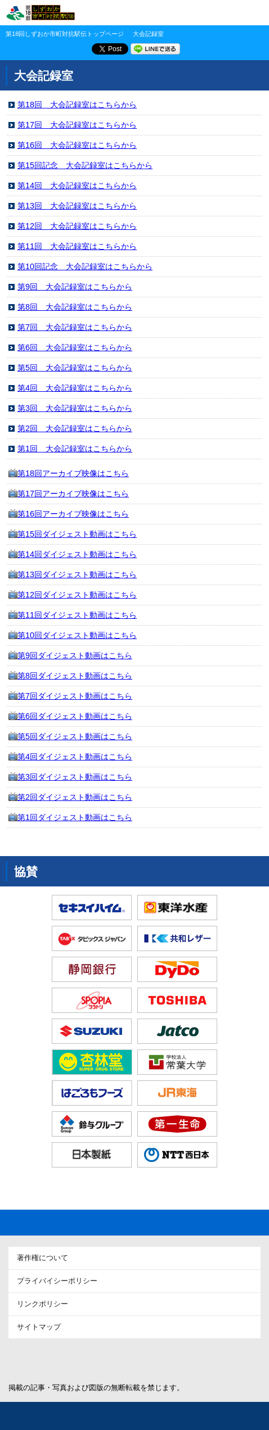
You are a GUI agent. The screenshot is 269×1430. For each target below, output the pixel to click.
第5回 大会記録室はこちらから (74, 367)
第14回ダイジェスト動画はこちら (77, 554)
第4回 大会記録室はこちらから (74, 387)
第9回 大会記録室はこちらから (74, 286)
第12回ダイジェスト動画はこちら (77, 594)
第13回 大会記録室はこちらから (77, 205)
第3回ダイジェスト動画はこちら (74, 776)
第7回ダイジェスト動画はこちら (74, 695)
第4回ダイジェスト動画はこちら (74, 756)
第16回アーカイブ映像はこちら (73, 513)
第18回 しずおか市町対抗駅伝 (40, 12)
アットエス (177, 1360)
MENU (252, 12)
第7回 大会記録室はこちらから (74, 327)
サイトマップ (39, 1327)
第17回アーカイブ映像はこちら (73, 493)
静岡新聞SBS (92, 1360)
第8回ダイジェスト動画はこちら (74, 675)
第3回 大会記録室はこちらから (74, 408)
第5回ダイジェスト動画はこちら (74, 736)
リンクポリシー (42, 1304)
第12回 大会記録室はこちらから (77, 225)
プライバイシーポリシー (57, 1281)
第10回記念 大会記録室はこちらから (85, 266)
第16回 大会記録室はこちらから (77, 145)
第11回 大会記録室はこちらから (77, 246)
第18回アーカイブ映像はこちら (73, 473)
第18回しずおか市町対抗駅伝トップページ (65, 33)
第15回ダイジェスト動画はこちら (77, 534)
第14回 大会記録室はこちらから (77, 185)
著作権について (42, 1257)
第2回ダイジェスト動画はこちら (74, 797)
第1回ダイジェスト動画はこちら (74, 817)
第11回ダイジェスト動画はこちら (77, 614)
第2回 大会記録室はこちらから (74, 428)
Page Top (134, 1223)
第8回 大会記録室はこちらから (74, 306)
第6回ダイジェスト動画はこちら (74, 716)
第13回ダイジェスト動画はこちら (77, 574)
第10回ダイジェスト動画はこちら (77, 635)
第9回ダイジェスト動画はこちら (74, 655)
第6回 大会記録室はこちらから (74, 347)
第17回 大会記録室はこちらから (77, 124)
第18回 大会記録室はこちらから (77, 104)
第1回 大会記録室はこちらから (74, 448)
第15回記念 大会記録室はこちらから (85, 165)
